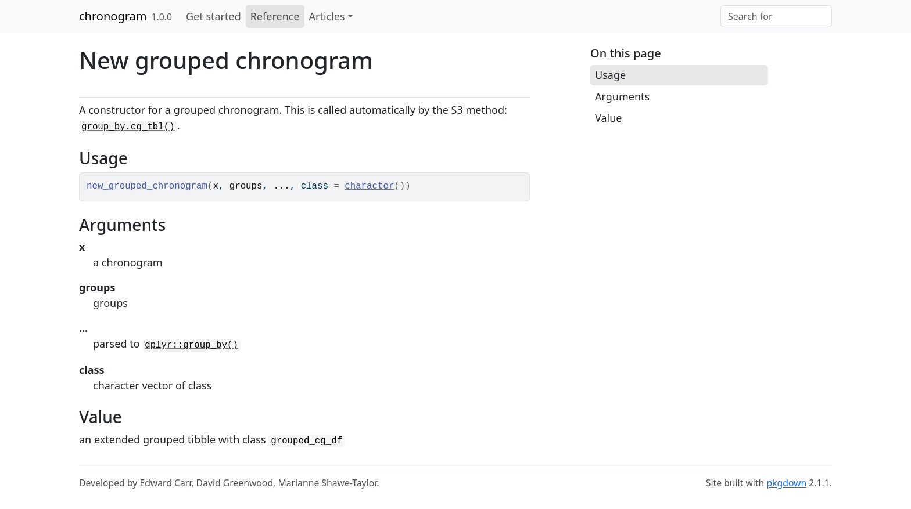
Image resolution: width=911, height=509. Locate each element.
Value (608, 118)
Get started (213, 16)
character (369, 186)
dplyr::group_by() (191, 345)
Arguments (622, 96)
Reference (275, 16)
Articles (327, 16)
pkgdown (786, 482)
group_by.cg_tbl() (128, 127)
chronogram (112, 16)
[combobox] (776, 16)
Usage (610, 75)
